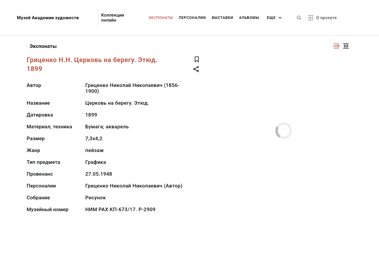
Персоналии (192, 18)
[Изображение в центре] (346, 46)
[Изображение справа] (336, 46)
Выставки (222, 18)
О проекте (326, 17)
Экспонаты (161, 18)
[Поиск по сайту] (299, 18)
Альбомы (249, 18)
